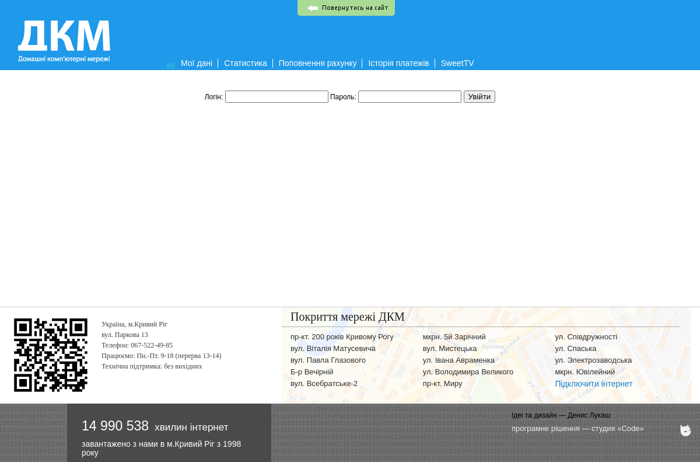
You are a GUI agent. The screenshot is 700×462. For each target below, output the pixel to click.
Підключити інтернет (593, 383)
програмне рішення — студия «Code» (578, 428)
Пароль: (397, 97)
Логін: (267, 97)
